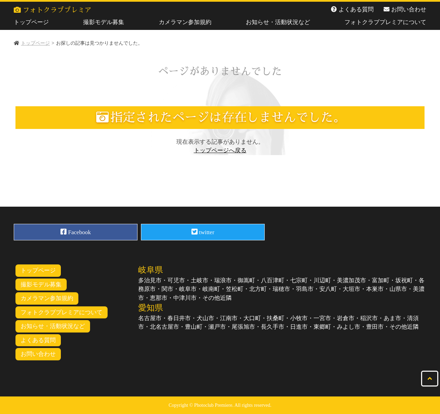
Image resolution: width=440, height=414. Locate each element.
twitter (202, 232)
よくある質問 (356, 9)
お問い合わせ (408, 9)
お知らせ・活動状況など (278, 22)
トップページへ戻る (220, 150)
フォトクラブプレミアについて (385, 22)
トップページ (31, 22)
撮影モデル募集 (103, 22)
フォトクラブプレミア (52, 10)
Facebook (75, 232)
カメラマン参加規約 (185, 22)
